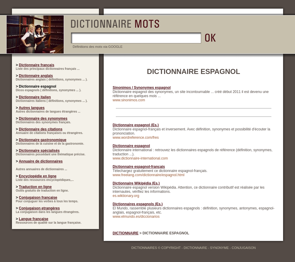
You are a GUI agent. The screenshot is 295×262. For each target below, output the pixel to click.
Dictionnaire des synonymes (43, 118)
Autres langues (32, 108)
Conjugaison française (38, 197)
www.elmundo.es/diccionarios (136, 216)
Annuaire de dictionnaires (41, 161)
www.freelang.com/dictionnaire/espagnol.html (148, 175)
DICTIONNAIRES (144, 248)
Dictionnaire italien (35, 97)
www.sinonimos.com (129, 100)
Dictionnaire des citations (40, 129)
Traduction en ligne (35, 187)
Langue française (33, 219)
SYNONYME (219, 248)
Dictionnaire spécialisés (39, 151)
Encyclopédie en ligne (37, 176)
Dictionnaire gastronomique (42, 140)
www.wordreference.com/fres (136, 137)
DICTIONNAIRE (126, 233)
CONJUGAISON (244, 248)
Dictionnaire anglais (36, 76)
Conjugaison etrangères (39, 208)
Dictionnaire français (36, 65)
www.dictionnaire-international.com (140, 158)
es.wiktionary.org (126, 196)
